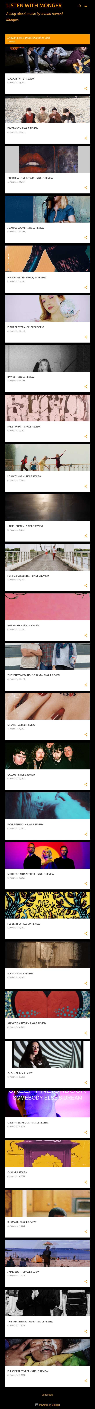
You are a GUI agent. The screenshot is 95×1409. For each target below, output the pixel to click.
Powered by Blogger (47, 1405)
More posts (47, 1395)
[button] (86, 89)
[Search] (80, 5)
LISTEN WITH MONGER (34, 5)
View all (11, 42)
